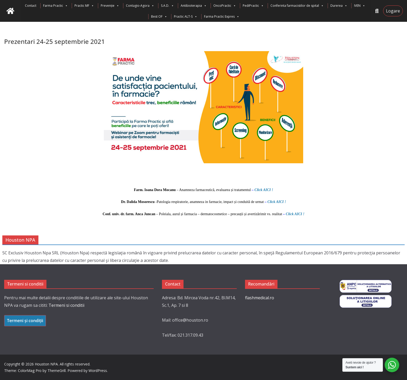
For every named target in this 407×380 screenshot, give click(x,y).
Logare (393, 11)
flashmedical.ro (259, 298)
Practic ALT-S (185, 16)
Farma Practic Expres (221, 16)
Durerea (338, 5)
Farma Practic (55, 5)
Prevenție (110, 5)
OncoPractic (224, 5)
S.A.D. (167, 5)
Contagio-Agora (140, 5)
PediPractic (253, 5)
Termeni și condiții (25, 320)
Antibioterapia (194, 5)
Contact (30, 5)
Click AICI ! (263, 190)
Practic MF (84, 5)
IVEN (359, 5)
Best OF (159, 16)
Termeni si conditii (66, 305)
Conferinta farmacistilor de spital (297, 5)
